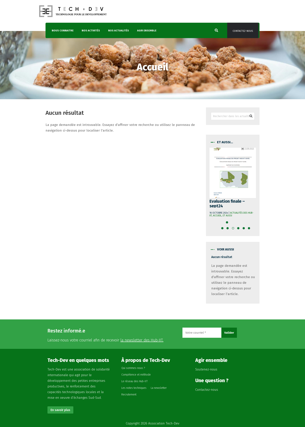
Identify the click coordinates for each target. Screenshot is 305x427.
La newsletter (159, 388)
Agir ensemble (146, 30)
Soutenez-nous (206, 369)
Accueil (217, 215)
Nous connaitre (63, 30)
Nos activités (91, 30)
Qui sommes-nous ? (133, 368)
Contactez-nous (243, 30)
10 (250, 229)
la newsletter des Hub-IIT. (141, 340)
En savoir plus (60, 410)
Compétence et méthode (136, 374)
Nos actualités (118, 30)
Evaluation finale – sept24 (227, 204)
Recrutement (128, 394)
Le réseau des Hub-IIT (134, 381)
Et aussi (227, 215)
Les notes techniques (133, 388)
